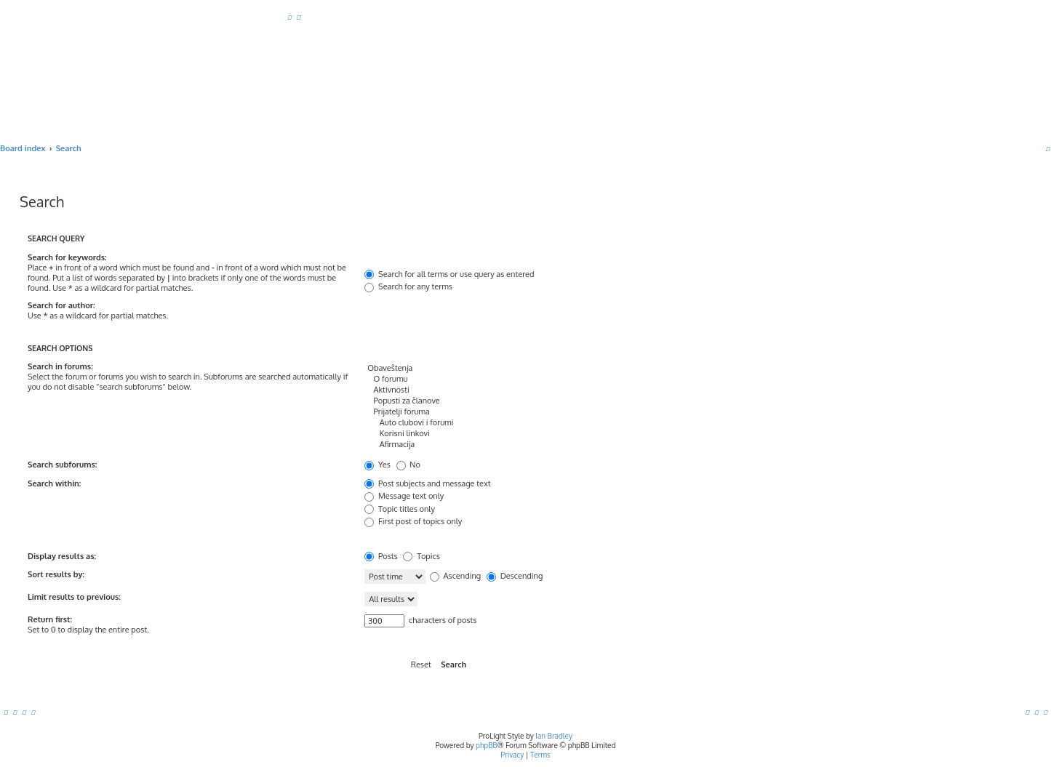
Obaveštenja (607, 368)
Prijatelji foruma (607, 411)
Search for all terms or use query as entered (449, 274)
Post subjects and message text (427, 483)
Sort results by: (56, 574)
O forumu (607, 379)
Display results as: (62, 556)
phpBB (486, 745)
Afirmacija (607, 444)
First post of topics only (413, 521)
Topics (421, 556)
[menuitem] (289, 16)
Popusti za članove (607, 400)
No (408, 464)
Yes (377, 464)
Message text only (404, 496)
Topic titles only (399, 509)
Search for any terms (408, 286)
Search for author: (61, 305)
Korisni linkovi (607, 433)
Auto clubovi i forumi (607, 422)
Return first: (50, 619)
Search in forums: (60, 366)
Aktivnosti (607, 390)
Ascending (455, 576)
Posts (380, 556)
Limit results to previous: (74, 597)
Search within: (54, 483)
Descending (515, 576)
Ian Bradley (553, 735)
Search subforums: (62, 464)
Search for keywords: (67, 257)
